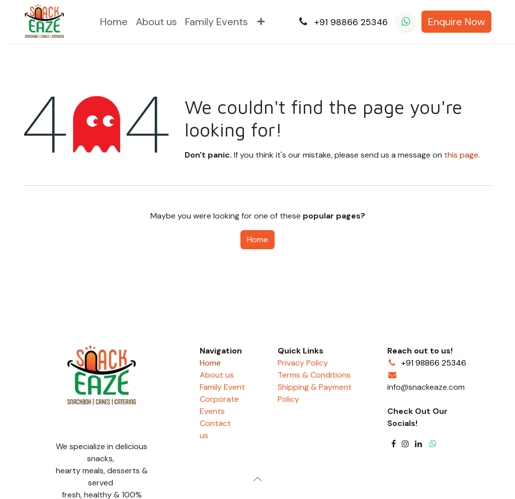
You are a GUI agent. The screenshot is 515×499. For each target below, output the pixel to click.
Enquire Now (456, 21)
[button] (257, 479)
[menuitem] (114, 21)
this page (461, 155)
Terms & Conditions (314, 375)
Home (257, 239)
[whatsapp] (406, 22)
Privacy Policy (303, 363)
